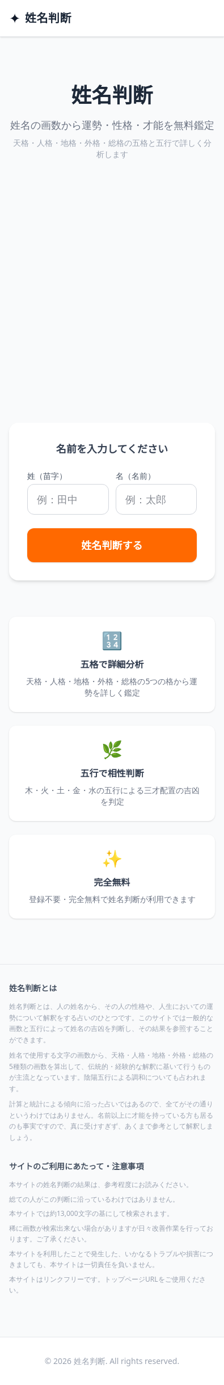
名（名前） (135, 475)
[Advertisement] (112, 305)
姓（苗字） (47, 475)
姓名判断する (112, 545)
